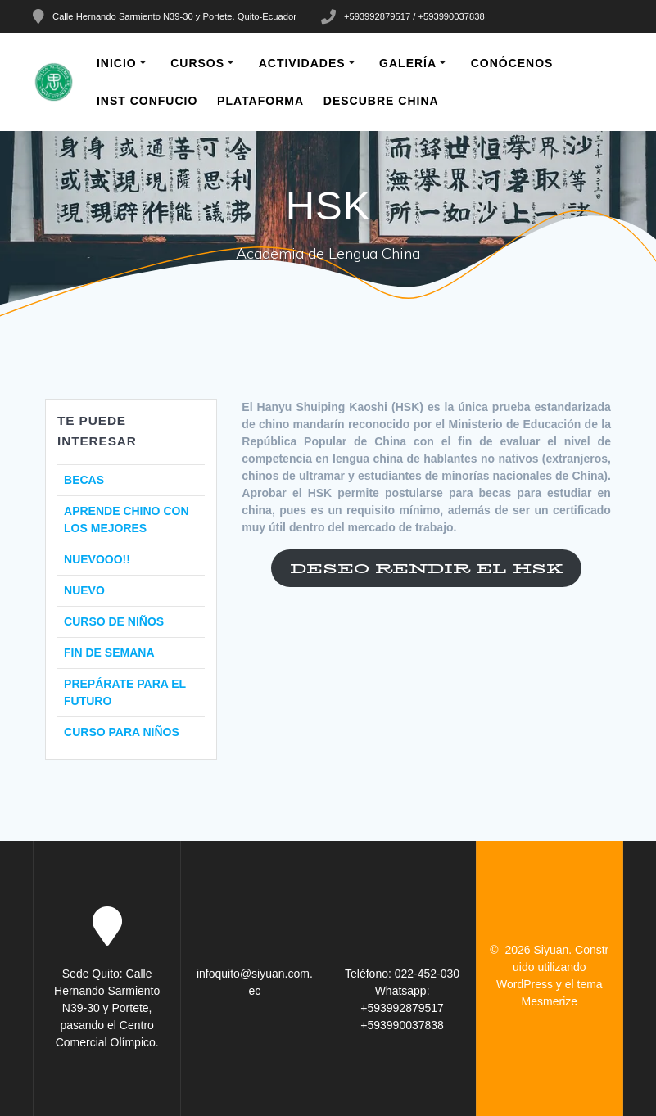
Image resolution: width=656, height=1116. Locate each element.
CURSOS (197, 63)
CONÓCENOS (512, 63)
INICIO (117, 63)
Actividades (302, 63)
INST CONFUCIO (147, 100)
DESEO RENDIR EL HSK (426, 568)
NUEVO (84, 590)
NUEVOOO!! (97, 559)
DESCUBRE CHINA (381, 100)
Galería (408, 63)
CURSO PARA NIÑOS (121, 732)
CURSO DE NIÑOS (114, 621)
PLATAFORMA (260, 100)
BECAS (84, 479)
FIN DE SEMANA (109, 652)
